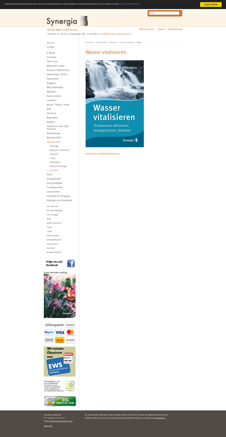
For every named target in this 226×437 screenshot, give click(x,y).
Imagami (51, 83)
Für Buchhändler (55, 210)
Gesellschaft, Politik (57, 74)
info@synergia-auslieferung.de (115, 34)
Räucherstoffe (54, 137)
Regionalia (52, 117)
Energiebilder (54, 178)
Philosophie (55, 162)
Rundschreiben (54, 252)
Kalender (51, 91)
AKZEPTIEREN (210, 4)
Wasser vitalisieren (127, 42)
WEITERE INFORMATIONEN (173, 4)
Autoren (51, 42)
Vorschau (51, 57)
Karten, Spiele (54, 96)
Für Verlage (52, 214)
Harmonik (54, 154)
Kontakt (51, 248)
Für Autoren (52, 206)
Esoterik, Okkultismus (58, 70)
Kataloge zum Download (59, 200)
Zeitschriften (53, 191)
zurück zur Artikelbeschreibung (102, 153)
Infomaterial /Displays (58, 196)
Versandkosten (54, 239)
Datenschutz (53, 235)
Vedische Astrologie (58, 166)
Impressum (52, 244)
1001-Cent (52, 61)
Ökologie (54, 170)
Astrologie (54, 146)
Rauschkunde (53, 133)
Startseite (89, 42)
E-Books (51, 53)
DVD (49, 109)
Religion (51, 122)
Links (49, 231)
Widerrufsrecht (54, 223)
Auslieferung (69, 29)
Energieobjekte (54, 183)
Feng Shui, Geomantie (59, 150)
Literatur (51, 100)
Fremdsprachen (55, 187)
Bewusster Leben (55, 65)
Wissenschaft (53, 142)
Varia (49, 174)
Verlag (51, 29)
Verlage (50, 47)
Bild (139, 42)
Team (49, 227)
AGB (49, 219)
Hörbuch (51, 113)
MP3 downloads (55, 87)
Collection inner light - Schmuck (58, 127)
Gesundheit (53, 78)
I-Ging (52, 158)
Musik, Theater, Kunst (58, 104)
